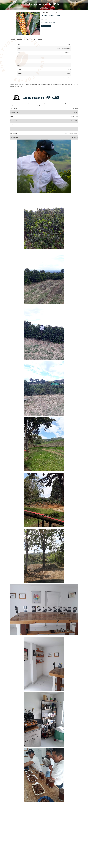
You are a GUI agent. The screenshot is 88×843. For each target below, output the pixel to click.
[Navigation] (76, 1)
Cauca (46, 19)
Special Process (52, 22)
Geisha (46, 20)
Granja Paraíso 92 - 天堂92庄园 (41, 97)
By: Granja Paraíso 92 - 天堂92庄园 (50, 15)
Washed (46, 22)
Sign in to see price (46, 25)
